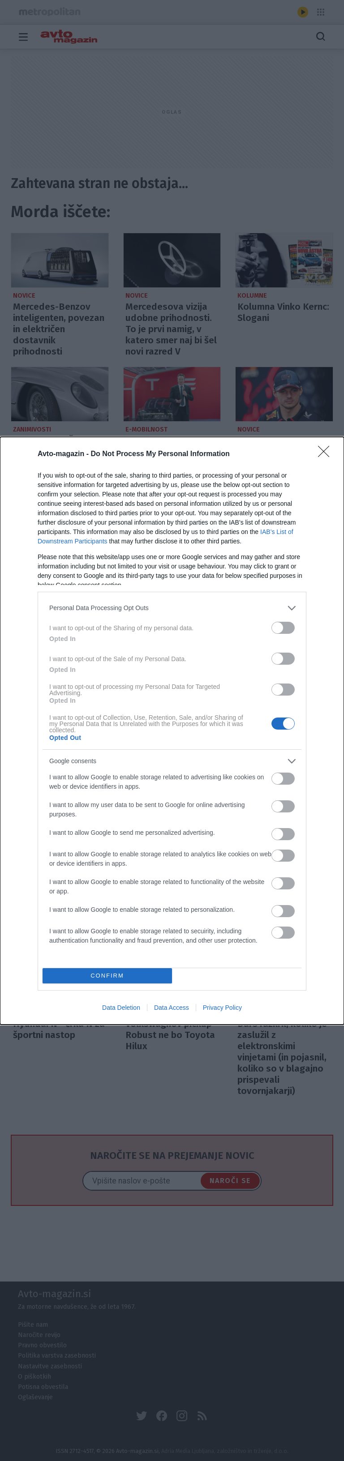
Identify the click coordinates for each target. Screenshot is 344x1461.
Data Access (171, 1007)
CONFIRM (107, 975)
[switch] (283, 628)
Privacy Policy (222, 1007)
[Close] (326, 454)
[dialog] (172, 731)
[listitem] (172, 608)
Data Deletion (121, 1007)
